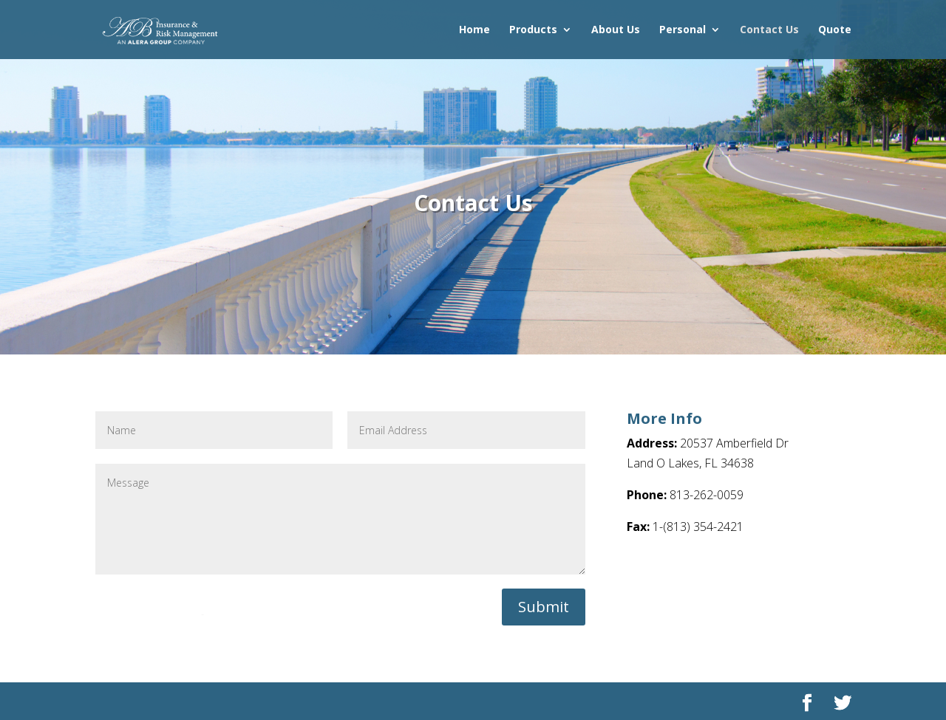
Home (474, 30)
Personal (682, 30)
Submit (543, 607)
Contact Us (769, 30)
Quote (834, 30)
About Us (615, 30)
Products (533, 30)
